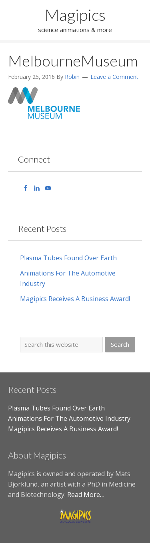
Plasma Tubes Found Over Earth (68, 257)
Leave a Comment (114, 76)
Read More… (85, 494)
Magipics (75, 14)
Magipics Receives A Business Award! (75, 298)
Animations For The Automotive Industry (69, 418)
